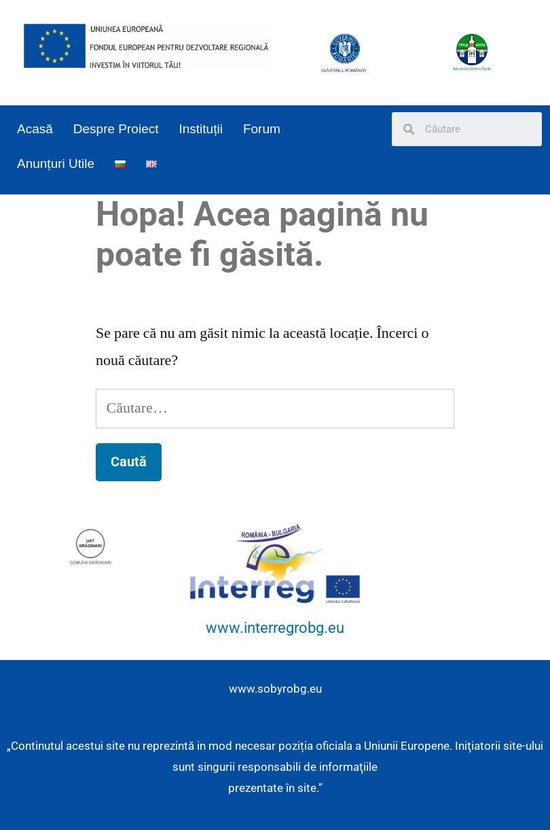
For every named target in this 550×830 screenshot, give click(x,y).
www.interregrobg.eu (275, 627)
